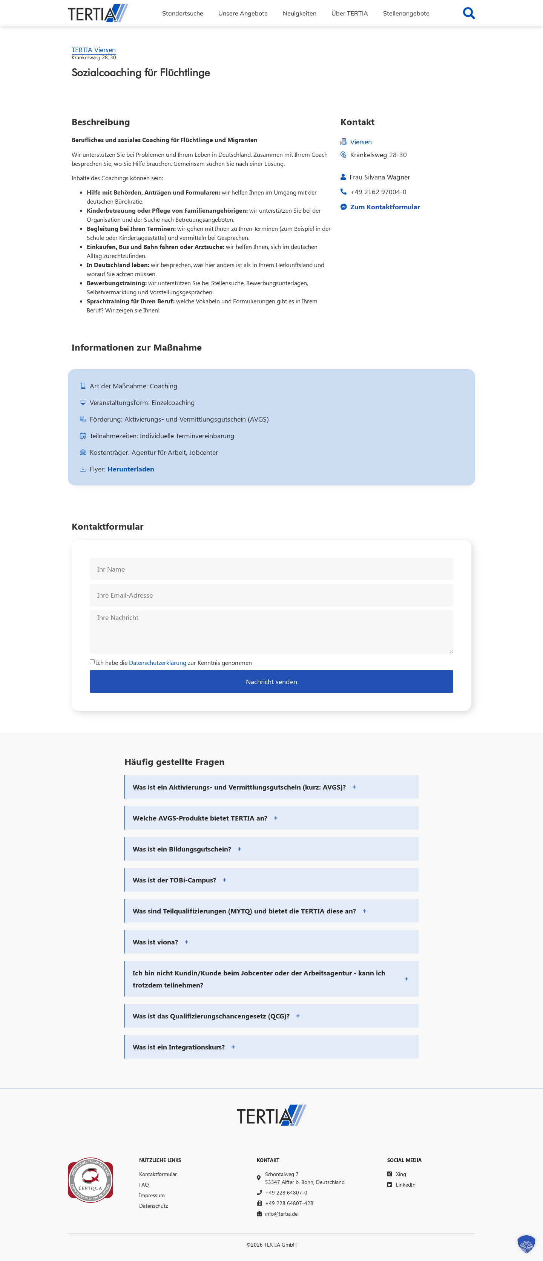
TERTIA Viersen (94, 49)
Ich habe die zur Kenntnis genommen (174, 662)
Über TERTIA (349, 13)
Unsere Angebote (243, 13)
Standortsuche (182, 13)
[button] (272, 787)
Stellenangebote (406, 13)
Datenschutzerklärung (157, 662)
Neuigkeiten (299, 13)
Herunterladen (130, 468)
